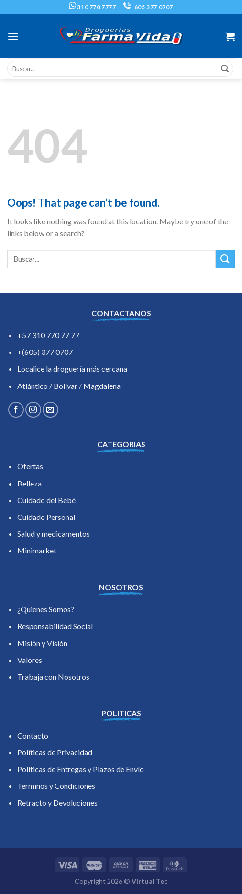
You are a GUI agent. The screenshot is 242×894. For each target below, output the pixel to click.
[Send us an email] (50, 410)
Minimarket (36, 550)
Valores (29, 659)
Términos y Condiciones (56, 785)
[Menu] (13, 36)
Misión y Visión (42, 643)
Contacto (32, 735)
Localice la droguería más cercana (72, 368)
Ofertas (30, 466)
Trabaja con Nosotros (53, 676)
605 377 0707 (148, 7)
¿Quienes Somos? (45, 609)
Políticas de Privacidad (54, 752)
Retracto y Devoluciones (57, 802)
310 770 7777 (92, 7)
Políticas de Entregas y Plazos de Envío (80, 768)
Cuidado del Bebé (46, 500)
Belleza (29, 483)
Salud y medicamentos (53, 533)
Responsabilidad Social (55, 625)
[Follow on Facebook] (16, 410)
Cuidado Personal (46, 516)
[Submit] (225, 69)
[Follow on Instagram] (33, 410)
